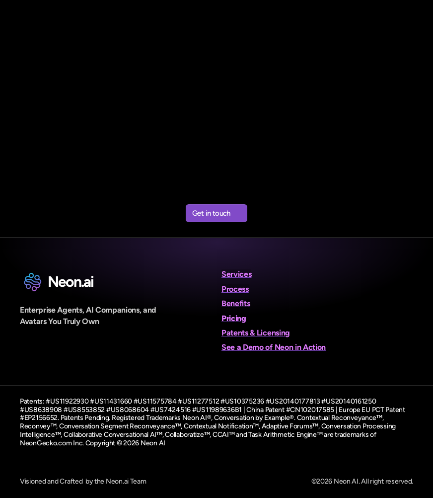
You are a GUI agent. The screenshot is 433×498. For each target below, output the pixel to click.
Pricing (233, 318)
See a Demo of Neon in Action (273, 347)
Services (236, 274)
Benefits (235, 303)
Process (235, 289)
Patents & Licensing (255, 332)
